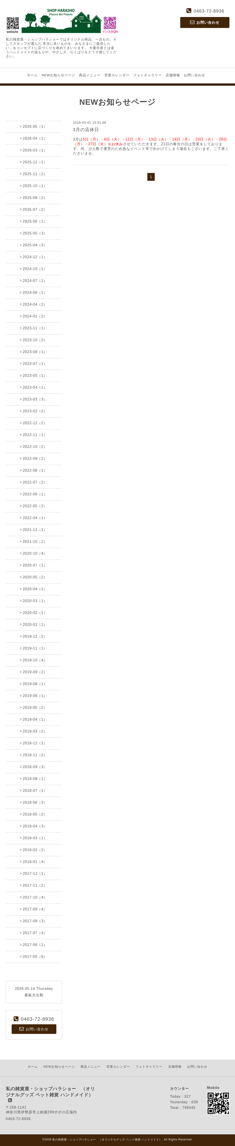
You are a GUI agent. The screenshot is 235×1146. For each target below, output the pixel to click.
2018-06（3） (33, 802)
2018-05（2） (33, 814)
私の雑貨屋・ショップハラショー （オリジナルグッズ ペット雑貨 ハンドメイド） (107, 1139)
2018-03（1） (33, 838)
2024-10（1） (33, 269)
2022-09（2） (33, 458)
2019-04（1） (33, 719)
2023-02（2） (33, 411)
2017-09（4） (33, 909)
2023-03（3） (33, 399)
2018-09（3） (33, 767)
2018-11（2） (33, 755)
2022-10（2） (33, 447)
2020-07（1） (33, 565)
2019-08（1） (33, 684)
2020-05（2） (33, 577)
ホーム (32, 75)
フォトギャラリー (147, 75)
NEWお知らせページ (58, 75)
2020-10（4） (33, 553)
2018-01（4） (33, 862)
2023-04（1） (33, 387)
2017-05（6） (33, 956)
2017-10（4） (33, 897)
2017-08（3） (33, 921)
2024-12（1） (33, 257)
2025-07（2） (33, 209)
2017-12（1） (33, 873)
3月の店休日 (86, 129)
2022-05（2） (33, 506)
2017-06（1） (33, 945)
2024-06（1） (33, 292)
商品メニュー (89, 75)
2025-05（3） (33, 233)
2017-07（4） (33, 933)
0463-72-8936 (209, 11)
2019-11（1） (33, 648)
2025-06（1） (33, 221)
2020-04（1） (33, 589)
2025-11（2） (33, 174)
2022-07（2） (33, 482)
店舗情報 (173, 75)
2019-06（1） (33, 696)
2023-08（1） (33, 352)
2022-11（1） (33, 435)
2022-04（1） (33, 518)
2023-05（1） (33, 375)
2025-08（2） (33, 198)
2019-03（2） (33, 731)
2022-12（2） (33, 423)
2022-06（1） (33, 494)
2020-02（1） (33, 613)
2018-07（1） (33, 790)
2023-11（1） (33, 328)
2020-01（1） (33, 624)
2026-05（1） (33, 126)
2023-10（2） (33, 340)
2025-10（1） (33, 186)
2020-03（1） (33, 601)
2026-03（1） (33, 150)
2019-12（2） (33, 636)
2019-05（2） (33, 707)
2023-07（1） (33, 364)
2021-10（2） (33, 541)
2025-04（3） (33, 245)
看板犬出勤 (33, 995)
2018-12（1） (33, 743)
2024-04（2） (33, 304)
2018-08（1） (33, 779)
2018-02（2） (33, 850)
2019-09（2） (33, 672)
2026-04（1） (33, 138)
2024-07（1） (33, 281)
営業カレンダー (116, 75)
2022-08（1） (33, 470)
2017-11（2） (33, 885)
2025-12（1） (33, 162)
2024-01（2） (33, 316)
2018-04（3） (33, 826)
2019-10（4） (33, 660)
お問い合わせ (194, 75)
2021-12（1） (33, 530)
